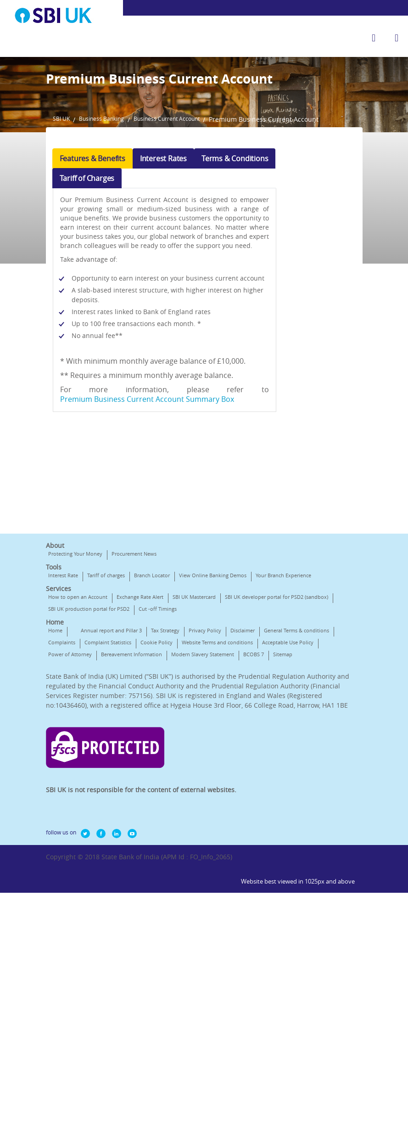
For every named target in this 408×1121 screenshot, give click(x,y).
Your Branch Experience (76, 702)
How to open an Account (77, 724)
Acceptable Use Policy (154, 793)
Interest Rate (63, 690)
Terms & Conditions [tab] (234, 258)
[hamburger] (396, 38)
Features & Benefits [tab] (92, 258)
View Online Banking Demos (212, 690)
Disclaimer (242, 769)
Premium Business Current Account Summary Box (149, 508)
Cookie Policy (231, 781)
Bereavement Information (78, 805)
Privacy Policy (205, 769)
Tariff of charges (106, 690)
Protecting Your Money (75, 668)
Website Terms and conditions (83, 793)
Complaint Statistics (182, 781)
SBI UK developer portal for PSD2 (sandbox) (99, 735)
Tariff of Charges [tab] (87, 278)
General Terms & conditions (80, 781)
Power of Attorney (211, 793)
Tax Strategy (165, 769)
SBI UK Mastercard (194, 724)
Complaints (136, 781)
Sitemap (230, 805)
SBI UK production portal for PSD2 (201, 735)
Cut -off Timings (67, 747)
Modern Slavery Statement (149, 805)
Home (55, 769)
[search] (373, 38)
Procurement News (134, 668)
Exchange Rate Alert (140, 724)
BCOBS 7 (200, 805)
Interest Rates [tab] (163, 258)
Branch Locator (152, 690)
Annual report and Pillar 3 (111, 769)
